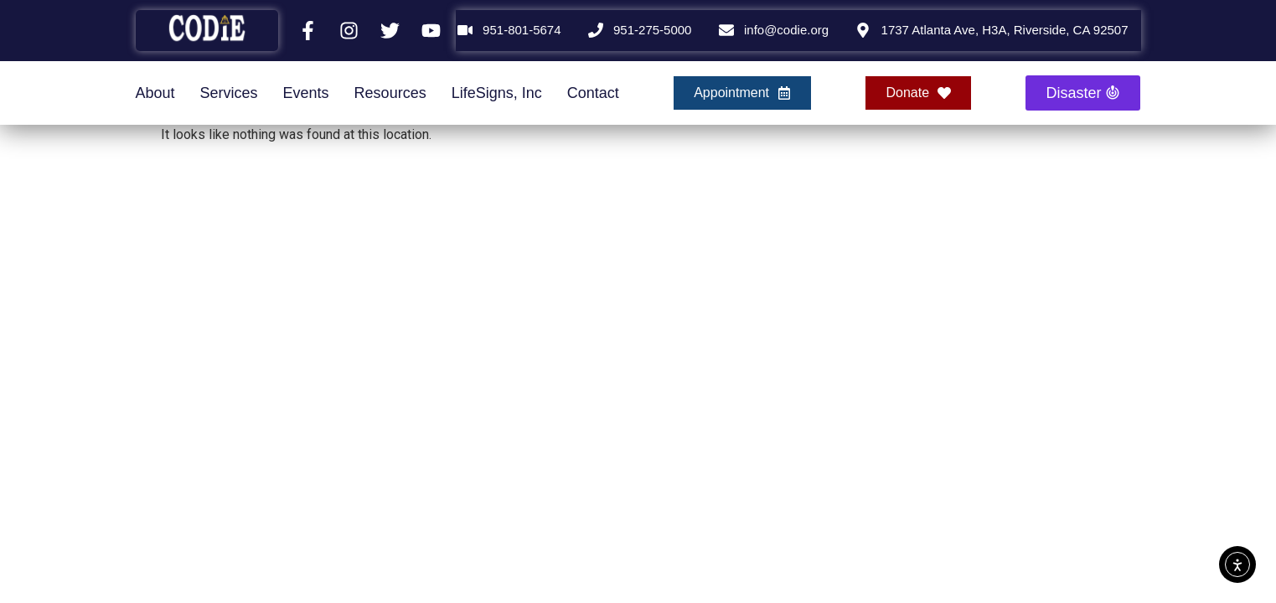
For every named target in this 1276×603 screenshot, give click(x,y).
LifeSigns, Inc (497, 93)
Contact (593, 93)
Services (229, 93)
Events (306, 93)
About (155, 93)
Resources (390, 93)
